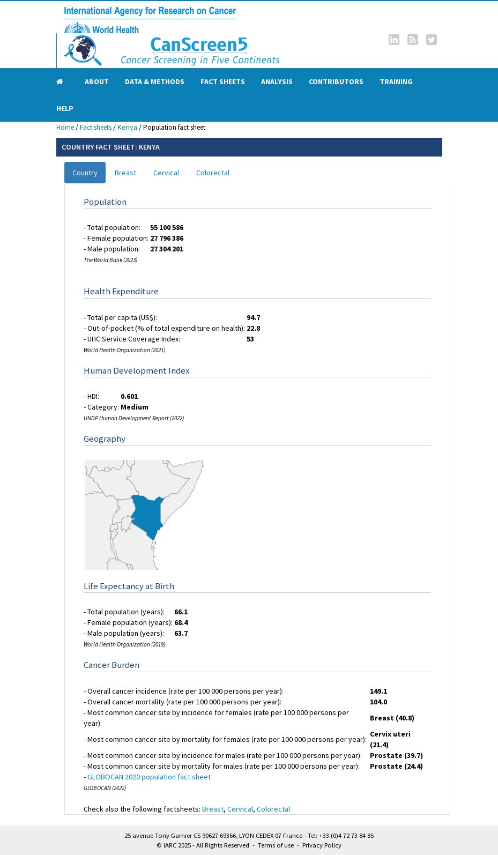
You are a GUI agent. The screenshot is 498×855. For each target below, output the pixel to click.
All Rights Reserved (222, 845)
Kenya (127, 127)
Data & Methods (154, 81)
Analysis (277, 81)
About (97, 81)
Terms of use (276, 845)
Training (396, 81)
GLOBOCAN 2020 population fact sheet (149, 777)
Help (64, 108)
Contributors (336, 81)
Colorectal (212, 172)
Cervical (166, 172)
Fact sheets (222, 81)
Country (85, 172)
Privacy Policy (321, 845)
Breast (125, 172)
